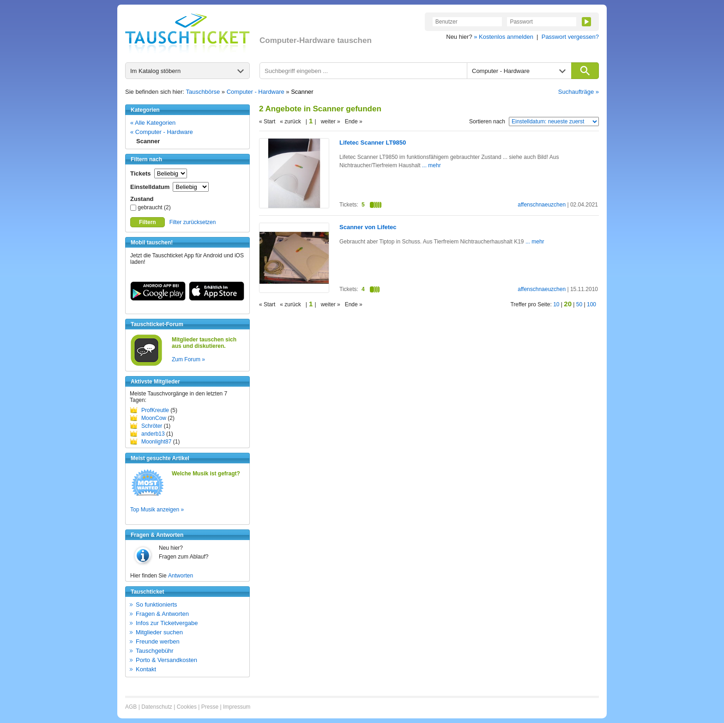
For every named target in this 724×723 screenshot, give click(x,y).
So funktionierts (156, 604)
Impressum (236, 707)
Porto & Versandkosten (166, 659)
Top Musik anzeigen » (157, 509)
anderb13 (153, 434)
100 (591, 304)
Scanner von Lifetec (368, 227)
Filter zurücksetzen (192, 222)
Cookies (187, 707)
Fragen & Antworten (162, 613)
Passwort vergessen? (570, 36)
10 (556, 304)
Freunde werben (158, 641)
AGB (131, 707)
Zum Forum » (188, 359)
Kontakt (146, 669)
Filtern (147, 222)
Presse (209, 707)
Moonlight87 (156, 441)
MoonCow (153, 418)
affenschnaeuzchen (542, 204)
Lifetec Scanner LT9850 (372, 142)
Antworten (180, 575)
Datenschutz (156, 707)
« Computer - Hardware (161, 131)
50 (579, 304)
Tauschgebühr (155, 650)
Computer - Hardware (255, 91)
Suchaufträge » (578, 91)
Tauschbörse (203, 91)
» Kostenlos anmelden (503, 36)
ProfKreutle (155, 410)
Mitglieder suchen (159, 632)
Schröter (151, 426)
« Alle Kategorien (152, 122)
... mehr (431, 165)
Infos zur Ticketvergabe (167, 623)
